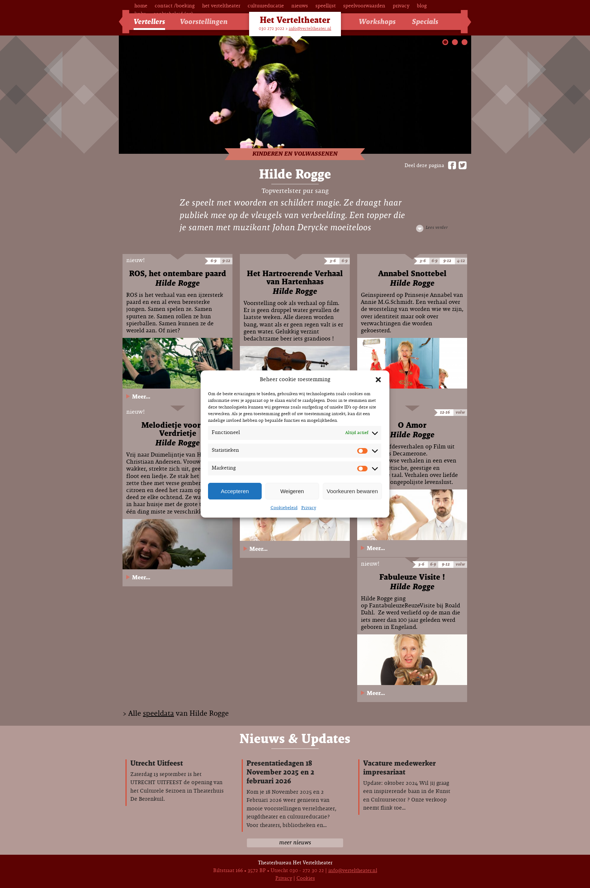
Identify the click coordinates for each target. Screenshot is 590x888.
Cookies (305, 878)
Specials (425, 22)
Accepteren (235, 491)
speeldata (158, 713)
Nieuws (299, 6)
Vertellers (149, 22)
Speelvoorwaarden (364, 6)
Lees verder (436, 228)
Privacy (308, 508)
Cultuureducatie (266, 6)
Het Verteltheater (221, 6)
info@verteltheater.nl (310, 29)
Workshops (377, 22)
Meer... (141, 397)
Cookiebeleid (284, 508)
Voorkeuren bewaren (352, 491)
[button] (378, 379)
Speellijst (325, 6)
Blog (422, 6)
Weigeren (292, 491)
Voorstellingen (204, 22)
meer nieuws (295, 842)
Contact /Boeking (175, 6)
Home (140, 6)
